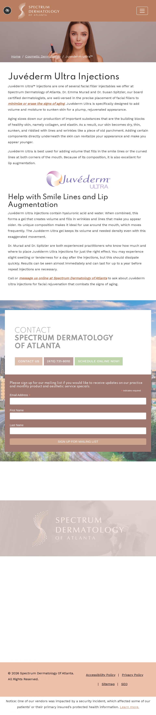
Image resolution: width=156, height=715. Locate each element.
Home (16, 56)
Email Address (20, 395)
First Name (17, 410)
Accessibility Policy (100, 675)
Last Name (17, 425)
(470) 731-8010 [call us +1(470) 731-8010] (58, 363)
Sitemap (108, 684)
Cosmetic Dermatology (43, 56)
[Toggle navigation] (142, 11)
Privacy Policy (132, 675)
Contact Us (28, 363)
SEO (124, 684)
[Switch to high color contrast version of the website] (7, 10)
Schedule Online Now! (98, 363)
